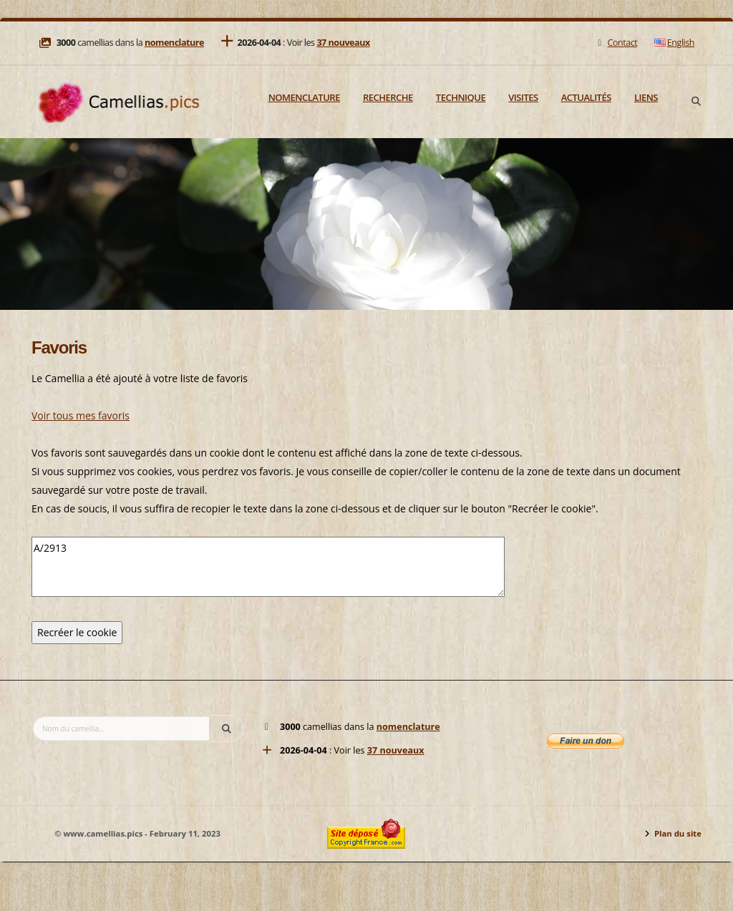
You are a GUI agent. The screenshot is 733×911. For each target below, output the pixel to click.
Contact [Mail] (616, 42)
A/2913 (268, 567)
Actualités (586, 97)
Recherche (388, 97)
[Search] (696, 101)
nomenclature (174, 42)
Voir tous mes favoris (80, 415)
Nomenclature (304, 97)
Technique (460, 97)
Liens (646, 97)
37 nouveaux (342, 42)
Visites (523, 97)
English (674, 42)
